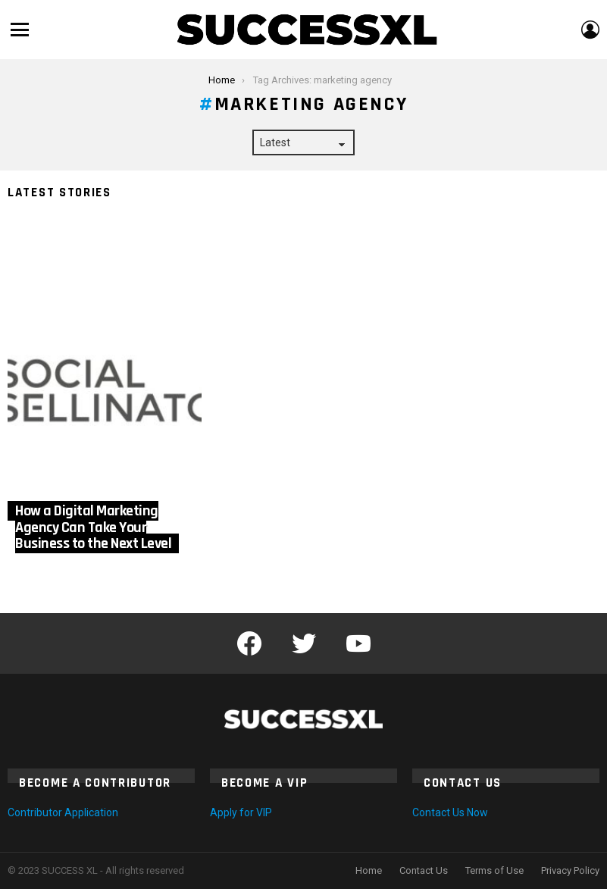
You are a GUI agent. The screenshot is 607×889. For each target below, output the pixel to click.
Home (368, 870)
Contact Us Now (450, 812)
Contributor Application (63, 812)
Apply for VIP (241, 812)
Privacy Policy (570, 870)
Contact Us (423, 870)
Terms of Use (494, 870)
